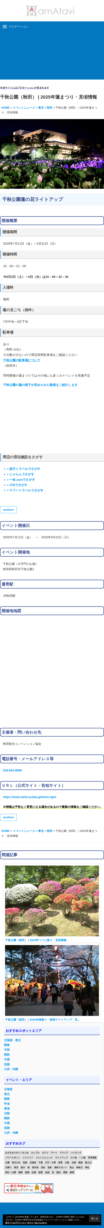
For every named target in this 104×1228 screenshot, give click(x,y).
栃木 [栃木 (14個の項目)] (23, 1167)
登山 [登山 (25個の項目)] (71, 1167)
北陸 (7, 1113)
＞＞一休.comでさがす (19, 479)
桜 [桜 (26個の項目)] (28, 1167)
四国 (7, 1064)
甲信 (7, 1103)
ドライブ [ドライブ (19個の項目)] (64, 1152)
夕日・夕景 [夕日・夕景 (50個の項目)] (50, 1162)
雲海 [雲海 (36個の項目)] (65, 1172)
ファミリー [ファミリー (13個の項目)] (28, 1157)
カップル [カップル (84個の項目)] (35, 1152)
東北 (7, 1094)
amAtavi (8, 509)
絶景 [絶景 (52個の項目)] (40, 1172)
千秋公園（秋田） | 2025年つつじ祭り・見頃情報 (35, 940)
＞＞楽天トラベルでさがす (21, 469)
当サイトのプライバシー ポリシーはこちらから (26, 1223)
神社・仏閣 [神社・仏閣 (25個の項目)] (10, 1172)
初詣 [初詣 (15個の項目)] (25, 1162)
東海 (7, 1108)
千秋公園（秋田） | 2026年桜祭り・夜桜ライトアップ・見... (42, 1019)
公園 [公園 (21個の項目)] (7, 1162)
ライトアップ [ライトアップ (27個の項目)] (61, 1157)
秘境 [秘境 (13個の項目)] (27, 1172)
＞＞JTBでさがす (15, 485)
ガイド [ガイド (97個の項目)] (45, 1152)
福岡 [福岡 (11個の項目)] (20, 1172)
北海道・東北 (12, 1040)
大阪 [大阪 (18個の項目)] (67, 1162)
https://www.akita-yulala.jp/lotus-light (29, 797)
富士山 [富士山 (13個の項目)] (88, 1162)
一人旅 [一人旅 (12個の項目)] (82, 1157)
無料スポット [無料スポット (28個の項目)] (60, 1167)
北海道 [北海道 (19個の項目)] (33, 1162)
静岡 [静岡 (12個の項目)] (72, 1172)
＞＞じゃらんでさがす (18, 474)
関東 (7, 1045)
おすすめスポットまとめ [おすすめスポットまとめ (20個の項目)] (17, 1152)
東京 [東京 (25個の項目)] (16, 1167)
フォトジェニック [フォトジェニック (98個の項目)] (44, 1157)
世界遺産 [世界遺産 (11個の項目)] (92, 1157)
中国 (7, 1059)
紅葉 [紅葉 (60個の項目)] (34, 1172)
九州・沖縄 (11, 1069)
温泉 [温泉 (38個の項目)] (50, 1167)
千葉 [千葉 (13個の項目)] (40, 1162)
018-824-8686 (12, 770)
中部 (7, 1049)
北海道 (8, 1089)
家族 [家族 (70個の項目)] (80, 1162)
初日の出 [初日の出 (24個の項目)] (16, 1162)
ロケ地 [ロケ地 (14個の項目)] (73, 1157)
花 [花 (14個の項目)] (53, 1172)
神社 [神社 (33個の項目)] (87, 1167)
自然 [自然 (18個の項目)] (47, 1172)
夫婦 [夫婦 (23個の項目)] (74, 1162)
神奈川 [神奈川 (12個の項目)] (79, 1167)
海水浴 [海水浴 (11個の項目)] (35, 1167)
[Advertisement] (52, 57)
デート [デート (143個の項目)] (54, 1152)
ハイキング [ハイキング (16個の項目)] (76, 1152)
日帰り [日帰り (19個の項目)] (8, 1167)
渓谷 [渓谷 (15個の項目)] (43, 1167)
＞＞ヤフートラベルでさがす (23, 490)
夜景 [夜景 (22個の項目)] (60, 1162)
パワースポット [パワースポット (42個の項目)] (12, 1157)
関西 (7, 1054)
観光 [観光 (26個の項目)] (58, 1172)
